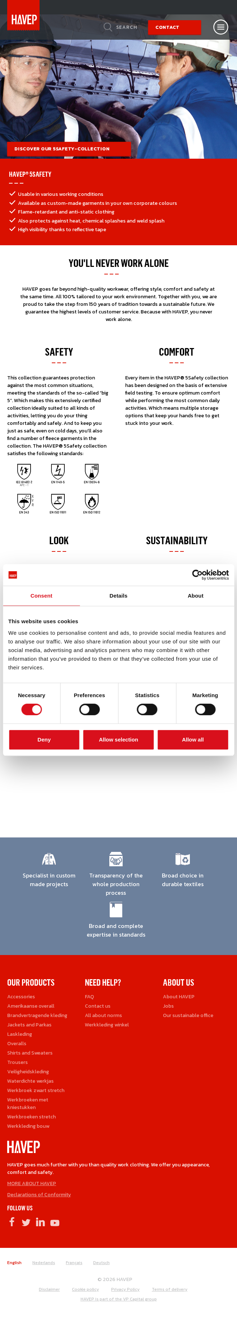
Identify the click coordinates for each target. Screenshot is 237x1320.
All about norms (103, 1015)
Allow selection (118, 739)
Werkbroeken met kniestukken (27, 1103)
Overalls (16, 1043)
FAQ (89, 996)
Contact (167, 27)
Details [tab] (119, 596)
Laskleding (19, 1034)
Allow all (193, 739)
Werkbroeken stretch (31, 1117)
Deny (44, 739)
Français (74, 1262)
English (14, 1262)
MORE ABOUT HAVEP (31, 1183)
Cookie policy (85, 1289)
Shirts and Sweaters (30, 1053)
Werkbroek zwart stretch (35, 1090)
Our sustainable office (188, 1015)
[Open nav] (221, 27)
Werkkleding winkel (107, 1025)
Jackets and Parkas (29, 1025)
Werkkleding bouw (28, 1126)
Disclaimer (49, 1289)
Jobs (168, 1006)
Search (126, 27)
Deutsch (101, 1262)
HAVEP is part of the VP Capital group (119, 1299)
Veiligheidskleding (28, 1071)
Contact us (97, 1006)
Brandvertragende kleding (37, 1015)
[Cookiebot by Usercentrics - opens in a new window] (197, 574)
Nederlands (43, 1262)
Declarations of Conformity (39, 1194)
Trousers (17, 1062)
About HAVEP (179, 996)
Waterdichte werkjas (30, 1081)
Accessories (21, 996)
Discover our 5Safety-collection (61, 148)
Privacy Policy (125, 1289)
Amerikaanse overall (30, 1006)
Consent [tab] (42, 596)
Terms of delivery (169, 1289)
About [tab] (196, 596)
